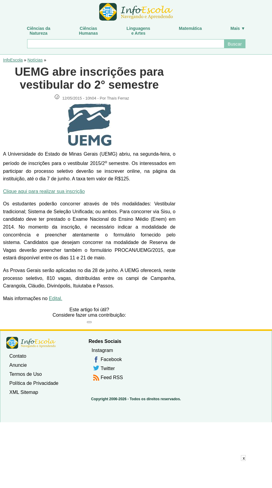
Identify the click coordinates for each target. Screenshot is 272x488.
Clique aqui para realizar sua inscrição (44, 191)
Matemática (190, 28)
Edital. (55, 298)
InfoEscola (13, 60)
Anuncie (18, 365)
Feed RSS (112, 377)
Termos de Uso (25, 374)
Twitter (108, 368)
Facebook (111, 359)
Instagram (102, 350)
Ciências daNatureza (38, 31)
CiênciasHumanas (88, 31)
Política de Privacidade (34, 383)
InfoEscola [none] (31, 343)
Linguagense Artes (138, 31)
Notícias (35, 60)
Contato (17, 356)
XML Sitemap (23, 392)
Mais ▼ (237, 28)
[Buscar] (125, 44)
